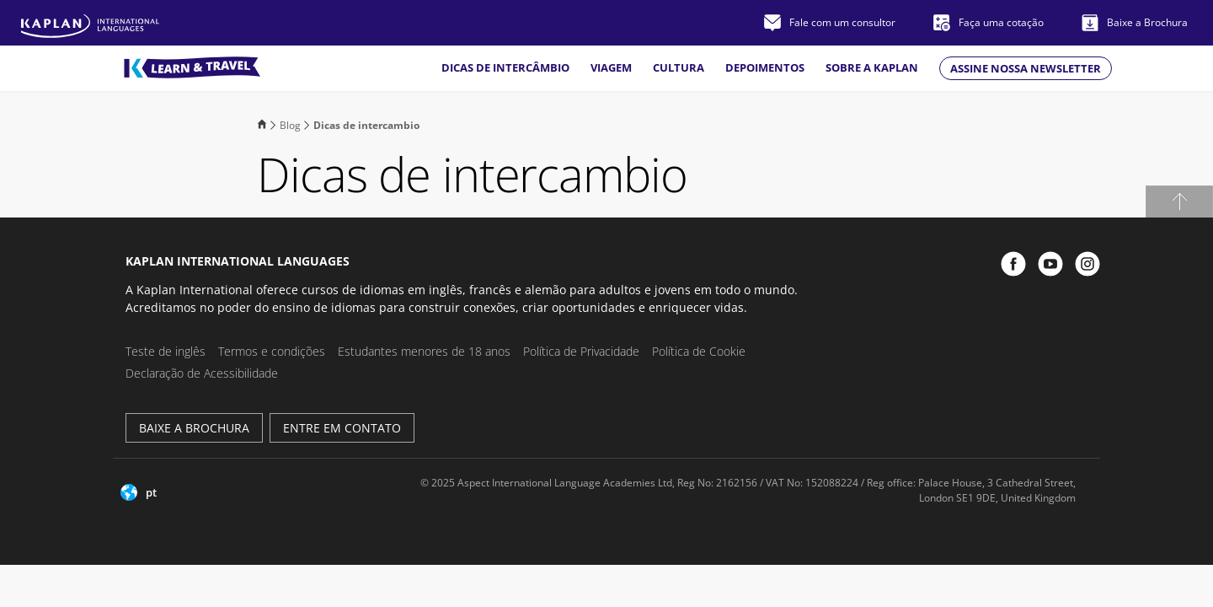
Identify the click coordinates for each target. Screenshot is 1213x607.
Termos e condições (271, 351)
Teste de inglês (166, 351)
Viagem (611, 68)
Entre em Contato (342, 428)
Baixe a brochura (194, 428)
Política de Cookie (698, 351)
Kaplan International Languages (238, 261)
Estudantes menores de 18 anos (424, 351)
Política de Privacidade (581, 351)
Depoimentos (764, 68)
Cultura (678, 68)
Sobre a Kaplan (872, 68)
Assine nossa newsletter (1025, 68)
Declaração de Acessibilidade (202, 373)
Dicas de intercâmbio (505, 68)
